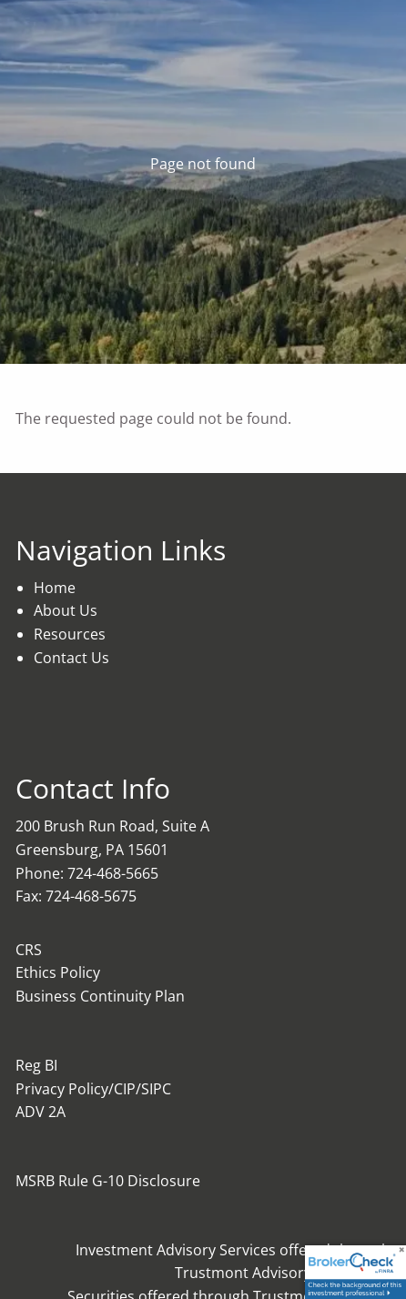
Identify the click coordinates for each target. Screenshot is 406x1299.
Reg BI (36, 1065)
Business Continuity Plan (100, 996)
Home (55, 588)
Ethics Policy (57, 972)
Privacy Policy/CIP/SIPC (93, 1089)
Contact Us (71, 658)
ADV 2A (40, 1112)
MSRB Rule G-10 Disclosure (107, 1181)
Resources (70, 634)
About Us (65, 610)
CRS (28, 950)
